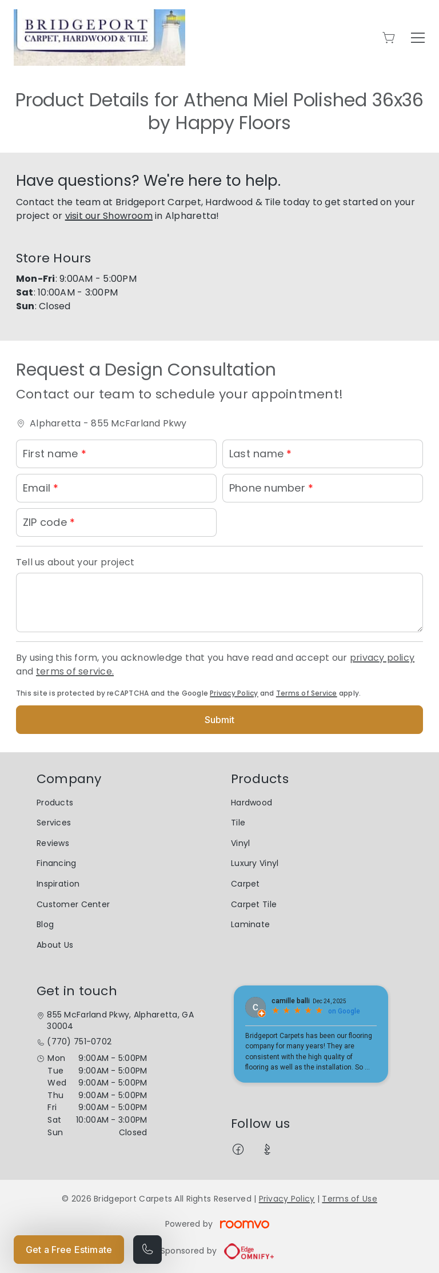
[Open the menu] (417, 37)
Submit (220, 719)
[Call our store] (147, 1249)
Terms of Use (349, 1198)
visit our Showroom (109, 215)
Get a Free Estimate (69, 1249)
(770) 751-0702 (79, 1041)
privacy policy (382, 657)
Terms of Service (306, 693)
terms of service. (75, 671)
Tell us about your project (75, 562)
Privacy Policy (234, 693)
